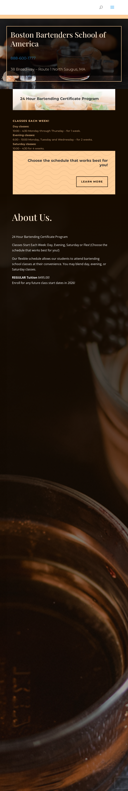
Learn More (92, 181)
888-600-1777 (23, 58)
